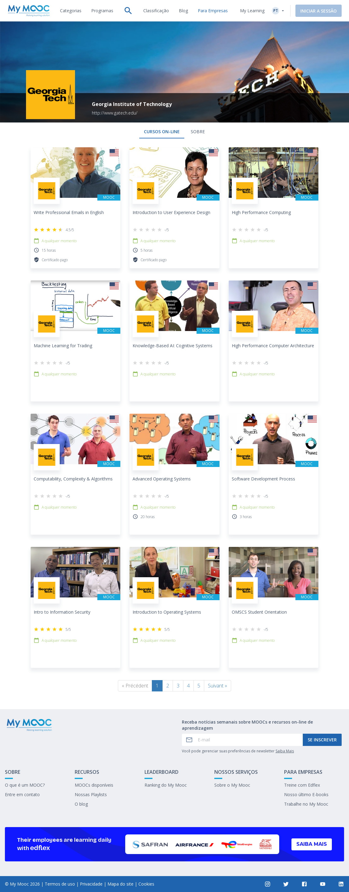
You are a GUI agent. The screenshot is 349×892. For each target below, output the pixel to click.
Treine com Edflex (302, 785)
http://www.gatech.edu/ (114, 113)
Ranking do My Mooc (165, 785)
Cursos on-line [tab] (162, 131)
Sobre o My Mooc (232, 785)
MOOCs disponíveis (94, 785)
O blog (81, 804)
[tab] (71, 10)
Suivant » (217, 685)
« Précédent (135, 685)
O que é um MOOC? (25, 785)
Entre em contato (22, 794)
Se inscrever (322, 740)
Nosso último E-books (306, 794)
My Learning (252, 10)
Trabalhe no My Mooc (306, 804)
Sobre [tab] (198, 131)
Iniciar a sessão (318, 11)
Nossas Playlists (91, 794)
